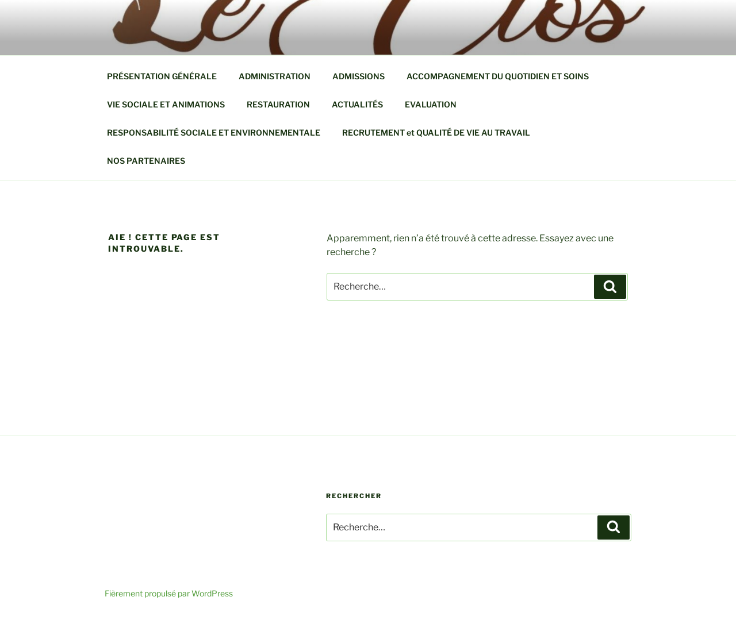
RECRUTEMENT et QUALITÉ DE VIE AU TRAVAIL (436, 132)
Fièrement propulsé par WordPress (169, 593)
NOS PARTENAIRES (146, 160)
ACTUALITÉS (357, 104)
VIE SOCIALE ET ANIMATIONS (166, 104)
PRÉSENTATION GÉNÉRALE (162, 76)
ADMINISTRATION (274, 76)
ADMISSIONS (358, 76)
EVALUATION (431, 104)
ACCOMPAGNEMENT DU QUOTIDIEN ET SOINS (498, 76)
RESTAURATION (278, 104)
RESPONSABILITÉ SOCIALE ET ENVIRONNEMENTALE (213, 132)
